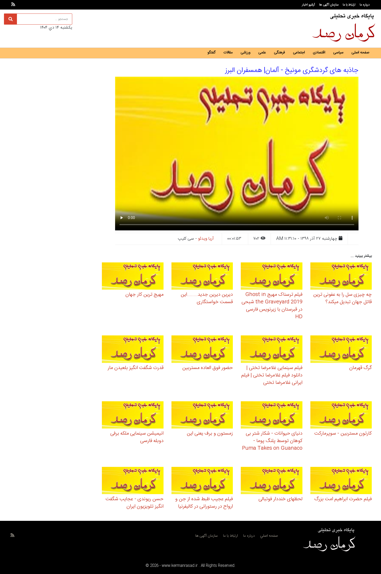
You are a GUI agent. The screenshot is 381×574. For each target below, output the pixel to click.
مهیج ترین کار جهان (144, 295)
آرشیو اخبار (308, 4)
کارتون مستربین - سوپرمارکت (343, 434)
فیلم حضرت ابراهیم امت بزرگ (343, 499)
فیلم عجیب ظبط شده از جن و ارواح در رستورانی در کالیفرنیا (204, 503)
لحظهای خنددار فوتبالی (280, 499)
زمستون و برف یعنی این (210, 434)
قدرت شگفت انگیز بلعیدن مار (136, 368)
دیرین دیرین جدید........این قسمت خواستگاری (207, 298)
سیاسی (338, 52)
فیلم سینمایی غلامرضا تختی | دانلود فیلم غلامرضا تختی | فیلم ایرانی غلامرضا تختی (271, 375)
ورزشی (245, 52)
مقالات (228, 52)
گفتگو (211, 52)
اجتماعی (299, 52)
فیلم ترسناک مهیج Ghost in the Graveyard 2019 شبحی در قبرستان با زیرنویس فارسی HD (272, 306)
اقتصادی (319, 52)
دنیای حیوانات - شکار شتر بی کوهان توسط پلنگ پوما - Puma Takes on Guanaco (272, 441)
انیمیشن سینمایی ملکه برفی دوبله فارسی (137, 437)
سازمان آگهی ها (328, 4)
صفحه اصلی (360, 52)
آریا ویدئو (206, 238)
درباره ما (365, 4)
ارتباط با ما (349, 4)
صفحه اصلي (269, 536)
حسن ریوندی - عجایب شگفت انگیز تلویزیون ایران (135, 503)
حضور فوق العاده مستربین (207, 368)
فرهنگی (279, 52)
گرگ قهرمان (360, 368)
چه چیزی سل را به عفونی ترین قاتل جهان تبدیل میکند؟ (342, 298)
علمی (262, 52)
